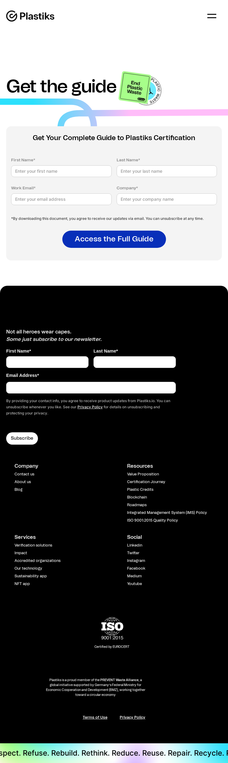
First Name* (23, 160)
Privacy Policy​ (132, 717)
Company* (127, 188)
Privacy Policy (90, 407)
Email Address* (22, 375)
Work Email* (23, 188)
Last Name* (128, 160)
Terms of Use (95, 717)
